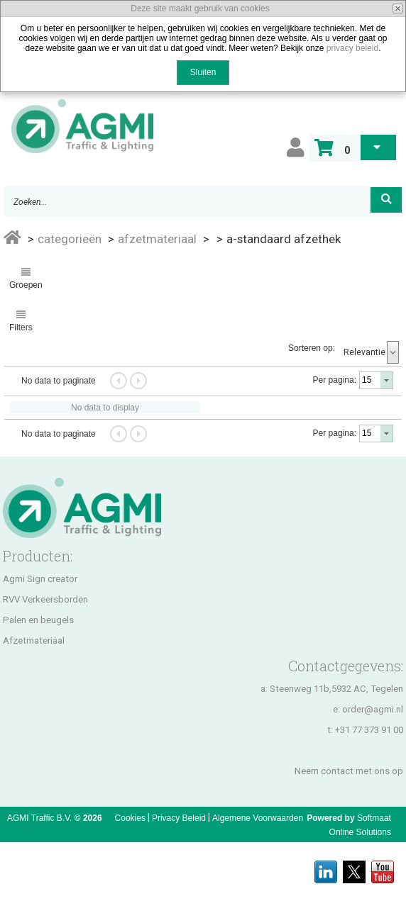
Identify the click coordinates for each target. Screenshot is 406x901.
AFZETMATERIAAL (157, 239)
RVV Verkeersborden (45, 599)
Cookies (130, 818)
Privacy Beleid (179, 818)
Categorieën (70, 239)
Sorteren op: (311, 348)
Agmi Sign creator (40, 578)
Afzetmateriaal (34, 640)
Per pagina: (334, 380)
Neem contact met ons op (349, 771)
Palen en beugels (38, 620)
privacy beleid (352, 48)
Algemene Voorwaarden (257, 818)
